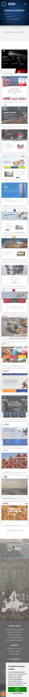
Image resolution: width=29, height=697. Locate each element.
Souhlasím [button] (17, 688)
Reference (10, 16)
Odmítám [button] (17, 690)
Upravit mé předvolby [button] (17, 693)
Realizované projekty (13, 19)
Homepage (7, 14)
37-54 (17, 530)
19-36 (12, 530)
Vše (21, 530)
